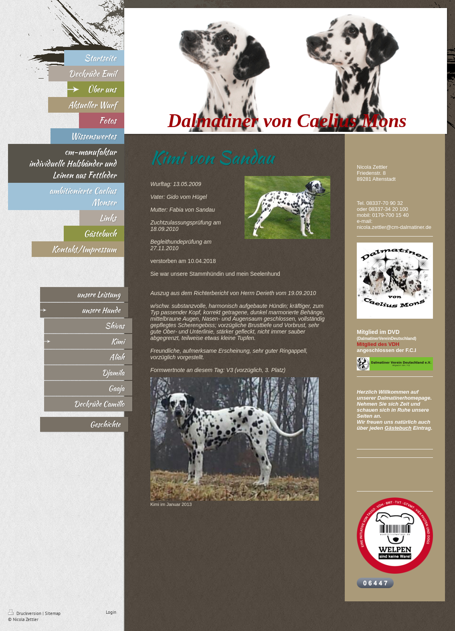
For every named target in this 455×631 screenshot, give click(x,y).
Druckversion (25, 613)
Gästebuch (397, 428)
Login (111, 612)
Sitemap (53, 613)
